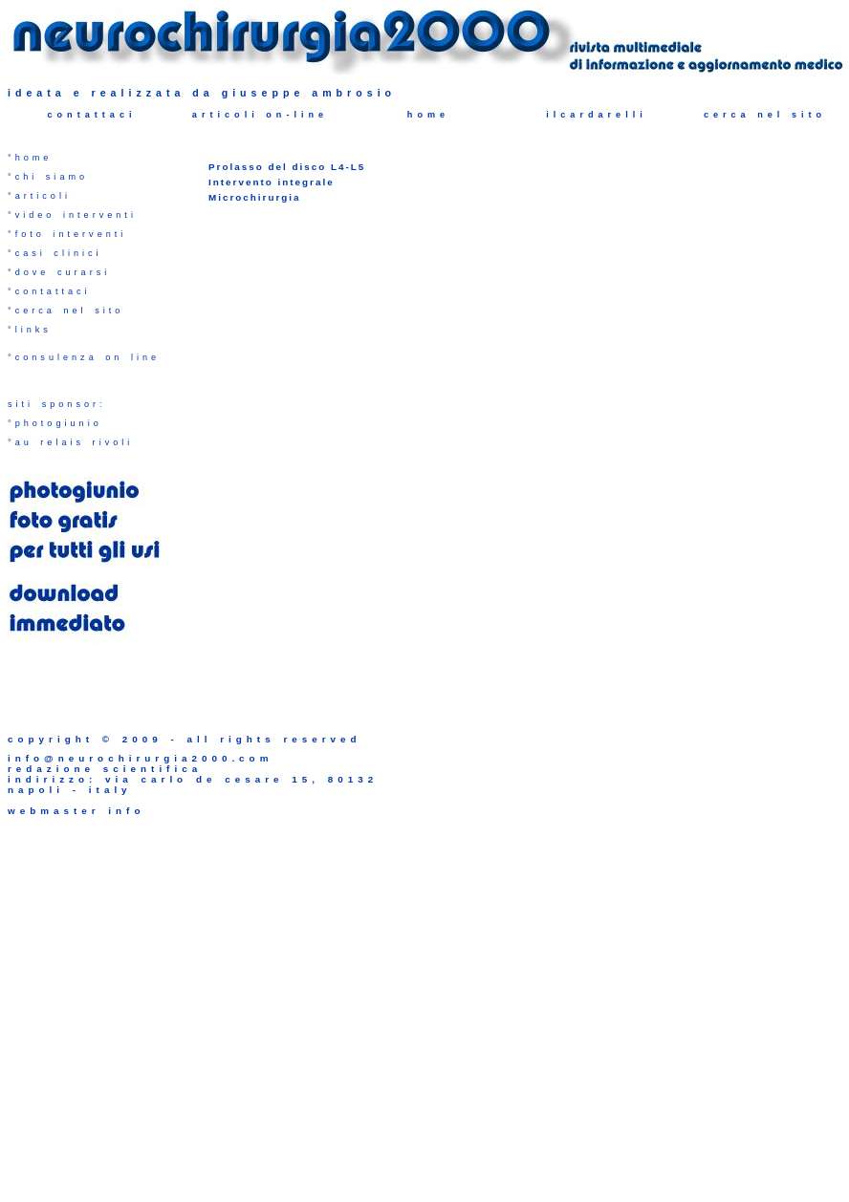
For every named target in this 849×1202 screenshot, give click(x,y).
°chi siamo (48, 177)
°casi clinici (55, 253)
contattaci (91, 114)
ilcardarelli (596, 114)
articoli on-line (260, 114)
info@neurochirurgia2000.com (140, 758)
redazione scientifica (105, 768)
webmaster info (76, 810)
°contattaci (49, 291)
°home (30, 157)
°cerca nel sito (65, 310)
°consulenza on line (84, 357)
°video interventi (72, 215)
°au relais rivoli (70, 442)
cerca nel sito (765, 114)
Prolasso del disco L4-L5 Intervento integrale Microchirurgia (286, 182)
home (428, 114)
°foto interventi (67, 234)
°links (30, 329)
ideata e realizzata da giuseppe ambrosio (202, 92)
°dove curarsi (59, 272)
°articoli (39, 196)
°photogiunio (55, 423)
